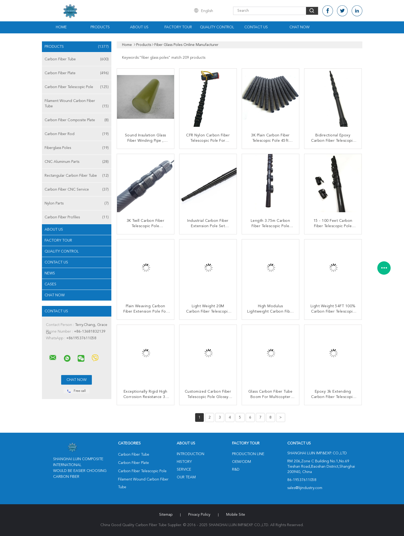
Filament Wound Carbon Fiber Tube (77, 104)
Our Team (186, 477)
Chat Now (299, 27)
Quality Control (217, 27)
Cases (50, 284)
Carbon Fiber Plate (77, 73)
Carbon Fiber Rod (77, 134)
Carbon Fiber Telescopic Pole (77, 87)
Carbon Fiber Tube (77, 59)
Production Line (248, 454)
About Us (139, 27)
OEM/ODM (241, 462)
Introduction (190, 454)
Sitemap (165, 515)
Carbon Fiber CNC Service (77, 189)
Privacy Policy (199, 515)
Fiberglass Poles (77, 148)
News (50, 273)
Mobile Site (235, 515)
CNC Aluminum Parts (77, 161)
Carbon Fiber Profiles (77, 217)
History (184, 462)
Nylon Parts (77, 203)
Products (100, 27)
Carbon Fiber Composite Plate (77, 120)
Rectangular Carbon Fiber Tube (77, 175)
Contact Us (256, 27)
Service (184, 469)
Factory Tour (178, 27)
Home (61, 27)
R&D (236, 469)
